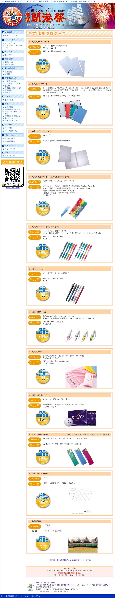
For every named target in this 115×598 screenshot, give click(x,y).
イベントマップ (11, 36)
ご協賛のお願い (11, 81)
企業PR (7, 86)
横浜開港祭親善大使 (12, 116)
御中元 (7, 93)
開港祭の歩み (10, 65)
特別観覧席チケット (12, 109)
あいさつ (8, 55)
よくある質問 (7, 596)
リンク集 (8, 128)
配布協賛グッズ (11, 90)
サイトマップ (10, 149)
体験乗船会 (9, 107)
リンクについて (11, 131)
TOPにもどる (10, 155)
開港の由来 (9, 62)
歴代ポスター (10, 100)
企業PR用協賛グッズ (13, 88)
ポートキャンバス (12, 121)
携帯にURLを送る (13, 188)
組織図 (7, 74)
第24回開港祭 (10, 141)
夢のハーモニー (11, 118)
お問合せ (36, 596)
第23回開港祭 (10, 138)
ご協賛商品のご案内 (12, 84)
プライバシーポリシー (23, 596)
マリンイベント (11, 43)
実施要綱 (8, 72)
